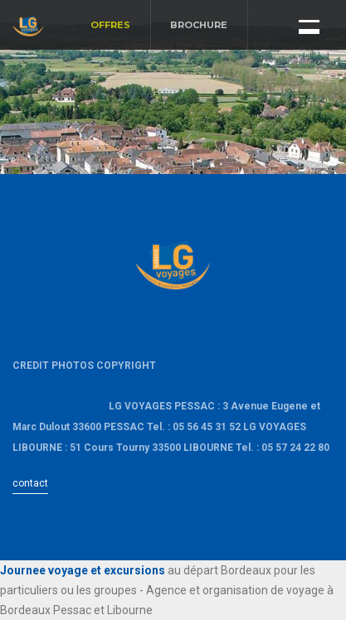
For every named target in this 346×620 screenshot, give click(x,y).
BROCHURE (198, 25)
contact (30, 483)
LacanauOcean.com (59, 406)
